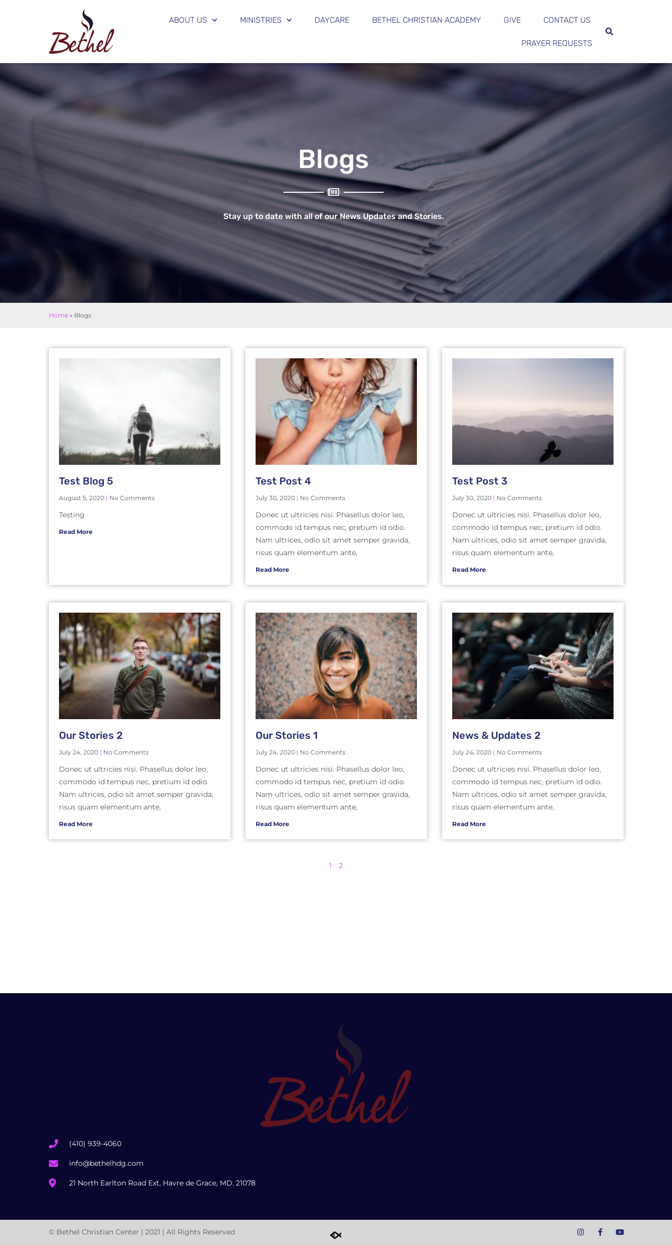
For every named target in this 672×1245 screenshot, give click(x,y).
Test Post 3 (480, 481)
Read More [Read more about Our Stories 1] (272, 824)
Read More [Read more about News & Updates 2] (469, 824)
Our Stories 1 (287, 735)
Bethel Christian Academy (426, 20)
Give (512, 20)
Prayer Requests (556, 43)
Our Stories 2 (91, 735)
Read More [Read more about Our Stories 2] (76, 824)
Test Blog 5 (86, 481)
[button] (609, 32)
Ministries (266, 20)
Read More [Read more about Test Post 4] (272, 569)
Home (58, 315)
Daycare (332, 20)
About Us (193, 20)
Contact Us (567, 20)
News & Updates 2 (496, 735)
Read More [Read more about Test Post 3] (469, 569)
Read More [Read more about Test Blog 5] (76, 531)
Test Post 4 (283, 481)
